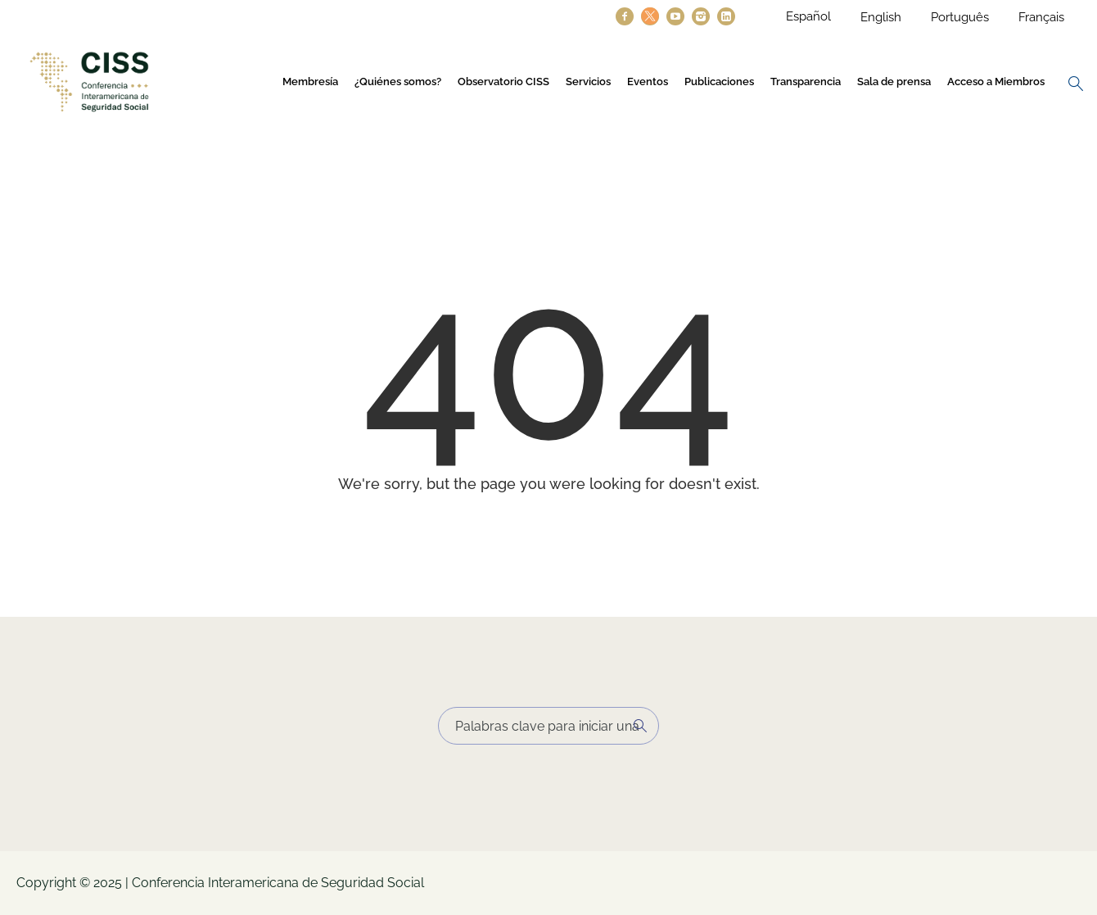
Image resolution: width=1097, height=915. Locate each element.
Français (1041, 17)
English (880, 17)
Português (960, 17)
